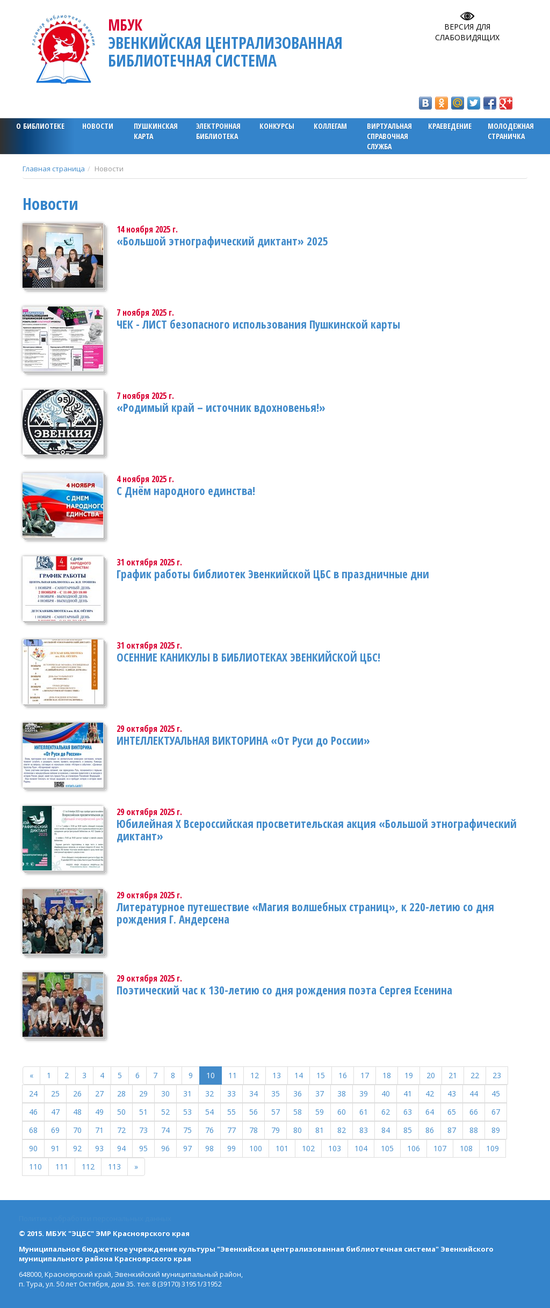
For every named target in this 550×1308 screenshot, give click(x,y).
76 (209, 1130)
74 (165, 1130)
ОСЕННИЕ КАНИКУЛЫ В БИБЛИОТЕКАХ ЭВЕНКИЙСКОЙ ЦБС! (248, 657)
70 (77, 1130)
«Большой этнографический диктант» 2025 (222, 241)
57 (275, 1112)
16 (342, 1075)
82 (341, 1130)
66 (473, 1112)
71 (99, 1130)
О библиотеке (40, 126)
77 (231, 1130)
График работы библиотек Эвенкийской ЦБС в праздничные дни (273, 574)
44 (473, 1093)
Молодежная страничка (511, 131)
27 (99, 1093)
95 (143, 1148)
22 (475, 1075)
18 (386, 1075)
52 (165, 1112)
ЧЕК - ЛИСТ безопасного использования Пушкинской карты (258, 324)
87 (451, 1130)
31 (187, 1093)
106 (413, 1148)
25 (55, 1093)
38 (341, 1093)
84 (385, 1130)
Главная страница (54, 168)
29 (143, 1093)
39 (363, 1093)
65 (451, 1112)
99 (231, 1148)
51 (143, 1112)
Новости (97, 126)
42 (429, 1093)
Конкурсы (276, 126)
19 (408, 1075)
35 (275, 1093)
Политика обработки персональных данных (95, 1218)
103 (334, 1148)
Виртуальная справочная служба (389, 136)
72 (121, 1130)
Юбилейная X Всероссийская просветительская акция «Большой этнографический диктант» (317, 830)
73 (143, 1130)
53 (187, 1112)
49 (99, 1112)
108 (466, 1148)
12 (254, 1075)
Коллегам (330, 126)
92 (77, 1148)
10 (210, 1075)
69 (55, 1130)
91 (55, 1148)
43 (451, 1093)
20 (430, 1075)
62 (385, 1112)
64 (429, 1112)
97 (187, 1148)
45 (495, 1093)
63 (407, 1112)
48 (77, 1112)
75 (187, 1130)
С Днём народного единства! (186, 490)
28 (121, 1093)
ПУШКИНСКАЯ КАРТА (156, 131)
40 (385, 1093)
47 (55, 1112)
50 (121, 1112)
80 (297, 1130)
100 (255, 1148)
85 (407, 1130)
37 (319, 1093)
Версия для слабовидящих (467, 31)
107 (439, 1148)
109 (492, 1148)
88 (473, 1130)
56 (253, 1112)
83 (363, 1130)
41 (407, 1093)
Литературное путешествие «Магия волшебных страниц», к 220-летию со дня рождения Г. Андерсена (305, 913)
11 (232, 1075)
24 (33, 1093)
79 (275, 1130)
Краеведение (450, 126)
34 (253, 1093)
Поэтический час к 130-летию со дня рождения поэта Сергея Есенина (284, 990)
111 (61, 1166)
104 (360, 1148)
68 (33, 1130)
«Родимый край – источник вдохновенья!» (221, 407)
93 (99, 1148)
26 (77, 1093)
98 (209, 1148)
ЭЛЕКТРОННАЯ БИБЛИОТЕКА (218, 131)
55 (231, 1112)
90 (33, 1148)
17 (364, 1075)
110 (35, 1166)
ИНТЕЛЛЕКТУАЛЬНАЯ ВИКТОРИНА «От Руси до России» (243, 740)
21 (452, 1075)
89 (495, 1130)
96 (165, 1148)
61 (363, 1112)
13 (276, 1075)
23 (497, 1075)
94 (121, 1148)
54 (209, 1112)
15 (320, 1075)
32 (209, 1093)
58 (297, 1112)
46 (33, 1112)
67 (495, 1112)
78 (253, 1130)
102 (308, 1148)
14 (298, 1075)
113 (114, 1166)
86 (429, 1130)
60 (341, 1112)
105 (387, 1148)
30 (165, 1093)
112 (88, 1166)
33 (231, 1093)
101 (282, 1148)
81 (319, 1130)
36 (297, 1093)
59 (319, 1112)
